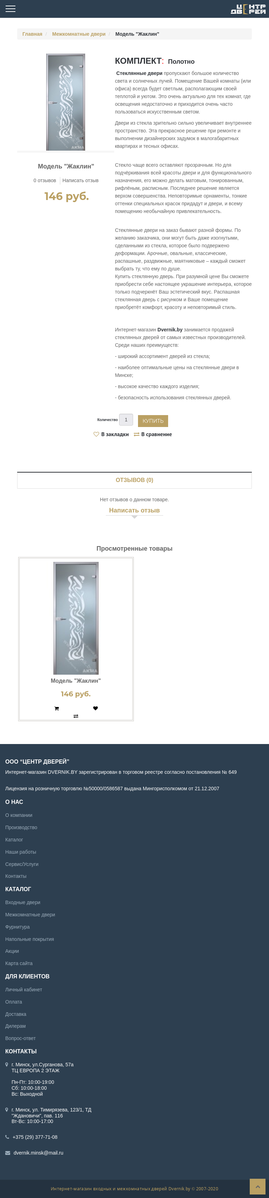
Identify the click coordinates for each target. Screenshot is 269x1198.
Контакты (15, 876)
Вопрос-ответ (20, 1038)
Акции (12, 951)
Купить (153, 421)
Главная (32, 34)
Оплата (13, 1002)
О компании (18, 815)
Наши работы (20, 852)
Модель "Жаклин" (76, 681)
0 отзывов (45, 180)
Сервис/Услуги (22, 864)
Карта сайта (19, 963)
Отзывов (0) (134, 480)
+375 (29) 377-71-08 (35, 1137)
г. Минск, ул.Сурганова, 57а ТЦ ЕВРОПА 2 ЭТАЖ (43, 1067)
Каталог (14, 839)
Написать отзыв (80, 180)
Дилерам (15, 1026)
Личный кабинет (23, 989)
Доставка (15, 1014)
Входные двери (22, 902)
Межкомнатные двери (78, 34)
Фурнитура (17, 927)
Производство (21, 827)
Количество (107, 420)
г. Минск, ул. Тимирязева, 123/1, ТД (51, 1110)
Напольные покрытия (29, 939)
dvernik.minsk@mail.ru (38, 1153)
